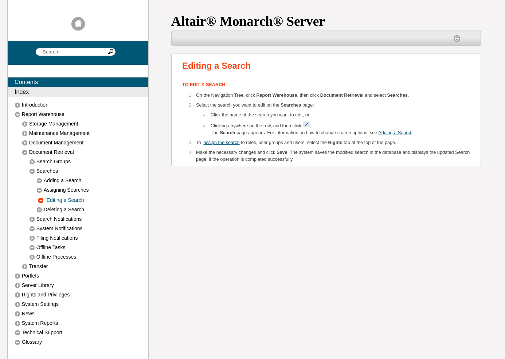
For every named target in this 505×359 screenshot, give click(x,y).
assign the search (222, 142)
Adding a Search (395, 132)
